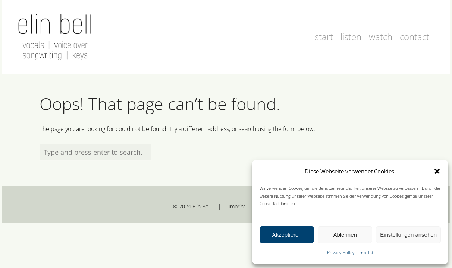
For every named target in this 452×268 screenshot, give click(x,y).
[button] (437, 171)
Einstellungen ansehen (408, 235)
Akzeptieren (286, 235)
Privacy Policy (341, 252)
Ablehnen (345, 235)
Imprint (365, 252)
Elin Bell (201, 206)
